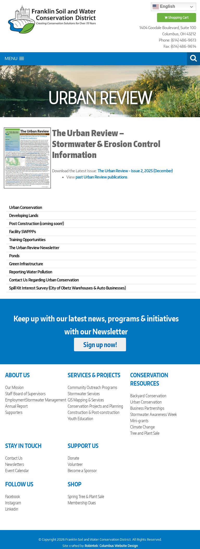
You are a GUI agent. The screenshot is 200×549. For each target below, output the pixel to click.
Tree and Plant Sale (144, 433)
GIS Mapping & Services (86, 399)
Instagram (13, 502)
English (164, 7)
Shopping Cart (177, 17)
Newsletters (14, 464)
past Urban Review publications (101, 177)
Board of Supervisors (29, 393)
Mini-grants (139, 420)
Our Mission (14, 387)
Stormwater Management (46, 399)
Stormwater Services (84, 393)
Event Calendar (17, 470)
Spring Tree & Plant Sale (86, 496)
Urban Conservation (146, 402)
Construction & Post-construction (94, 412)
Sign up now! (100, 344)
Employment (15, 399)
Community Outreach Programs (92, 387)
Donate (73, 458)
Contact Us (13, 458)
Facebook (12, 496)
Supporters (13, 412)
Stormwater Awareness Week (153, 414)
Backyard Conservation (148, 395)
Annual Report (16, 406)
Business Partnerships (147, 408)
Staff (8, 393)
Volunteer (75, 464)
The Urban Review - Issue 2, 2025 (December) (135, 171)
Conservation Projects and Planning (95, 406)
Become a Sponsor (82, 470)
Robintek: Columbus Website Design (111, 546)
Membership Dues (82, 502)
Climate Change (142, 426)
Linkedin (11, 509)
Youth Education (80, 418)
